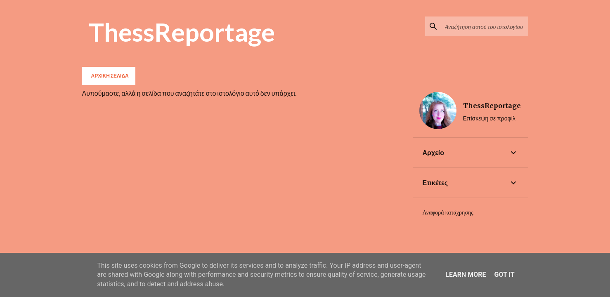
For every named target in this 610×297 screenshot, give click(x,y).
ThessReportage (182, 31)
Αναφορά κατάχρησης (448, 212)
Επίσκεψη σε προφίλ (489, 118)
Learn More (465, 274)
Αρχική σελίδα (110, 76)
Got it (504, 274)
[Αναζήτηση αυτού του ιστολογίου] (485, 26)
